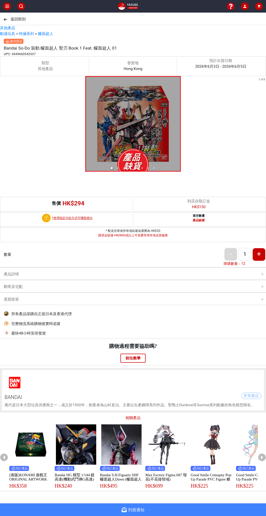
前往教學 (133, 358)
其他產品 (7, 28)
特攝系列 (26, 33)
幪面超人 (45, 33)
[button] (112, 168)
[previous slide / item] (3, 124)
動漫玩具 (7, 33)
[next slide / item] (262, 124)
